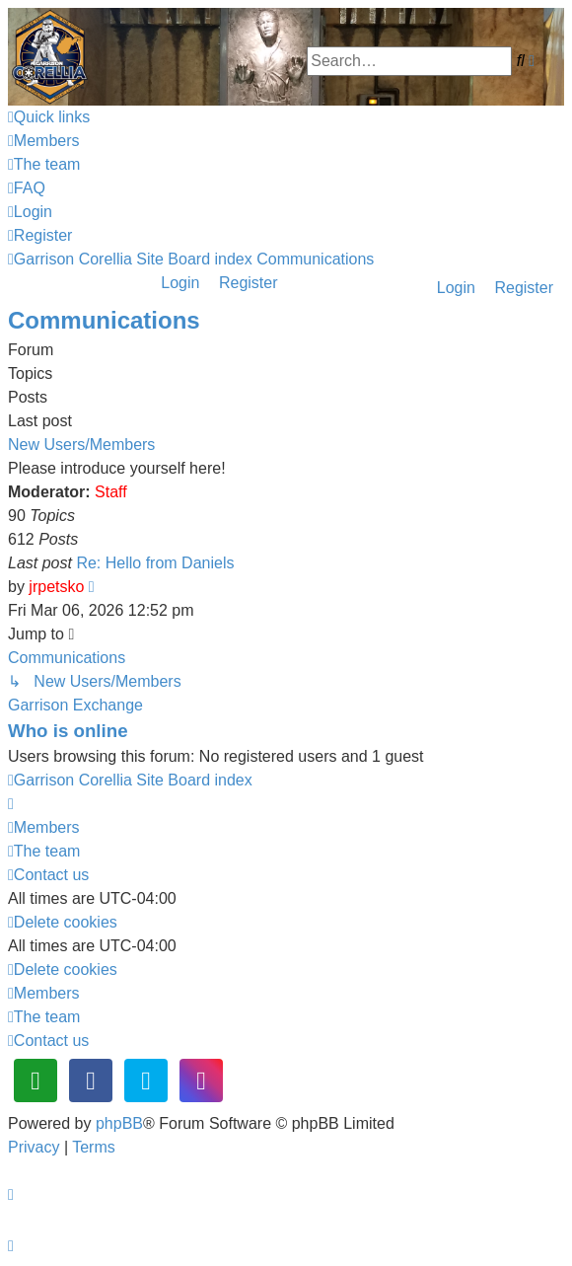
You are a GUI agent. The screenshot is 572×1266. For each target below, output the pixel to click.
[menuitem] (44, 140)
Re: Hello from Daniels (155, 563)
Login (456, 287)
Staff (111, 492)
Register (523, 287)
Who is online (68, 730)
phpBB (119, 1123)
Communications (104, 320)
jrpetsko (56, 586)
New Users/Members (81, 444)
